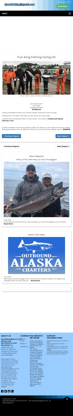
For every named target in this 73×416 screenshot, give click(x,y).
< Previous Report (11, 136)
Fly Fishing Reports (36, 354)
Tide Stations (34, 381)
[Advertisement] (36, 34)
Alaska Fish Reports (36, 341)
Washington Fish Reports (35, 385)
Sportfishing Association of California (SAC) (57, 341)
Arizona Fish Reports (36, 342)
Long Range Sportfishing (34, 361)
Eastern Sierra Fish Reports (36, 346)
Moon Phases (34, 366)
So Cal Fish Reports (36, 378)
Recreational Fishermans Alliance (57, 354)
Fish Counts (33, 349)
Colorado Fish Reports (36, 344)
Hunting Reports (35, 357)
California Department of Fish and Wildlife (57, 348)
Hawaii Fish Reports (36, 355)
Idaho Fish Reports (36, 358)
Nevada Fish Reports (36, 370)
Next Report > (63, 136)
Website (37, 109)
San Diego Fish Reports (37, 376)
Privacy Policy (22, 340)
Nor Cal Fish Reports (36, 371)
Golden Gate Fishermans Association (57, 352)
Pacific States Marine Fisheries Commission (56, 344)
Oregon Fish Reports (36, 374)
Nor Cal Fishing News (36, 373)
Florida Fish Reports (36, 352)
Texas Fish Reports (35, 379)
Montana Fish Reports (37, 365)
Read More (8, 224)
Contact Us (24, 346)
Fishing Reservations (36, 350)
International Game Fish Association (57, 346)
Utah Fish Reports (35, 382)
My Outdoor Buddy (36, 368)
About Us (23, 343)
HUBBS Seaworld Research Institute (57, 351)
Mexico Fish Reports (36, 363)
